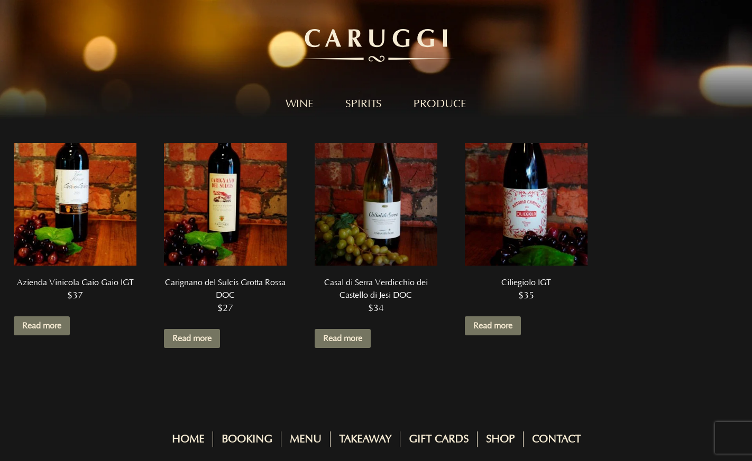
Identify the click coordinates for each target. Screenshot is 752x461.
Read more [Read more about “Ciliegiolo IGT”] (492, 326)
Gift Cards (439, 439)
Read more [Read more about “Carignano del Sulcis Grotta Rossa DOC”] (192, 338)
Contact (556, 439)
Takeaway (365, 439)
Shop (500, 439)
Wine (300, 104)
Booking (247, 439)
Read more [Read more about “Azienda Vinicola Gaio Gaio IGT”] (41, 326)
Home (188, 439)
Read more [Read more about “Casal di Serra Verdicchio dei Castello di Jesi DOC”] (342, 338)
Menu (306, 439)
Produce (440, 104)
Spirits (363, 104)
